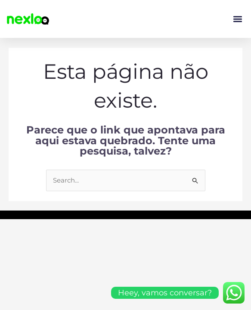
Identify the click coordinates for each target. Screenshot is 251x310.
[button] (237, 19)
